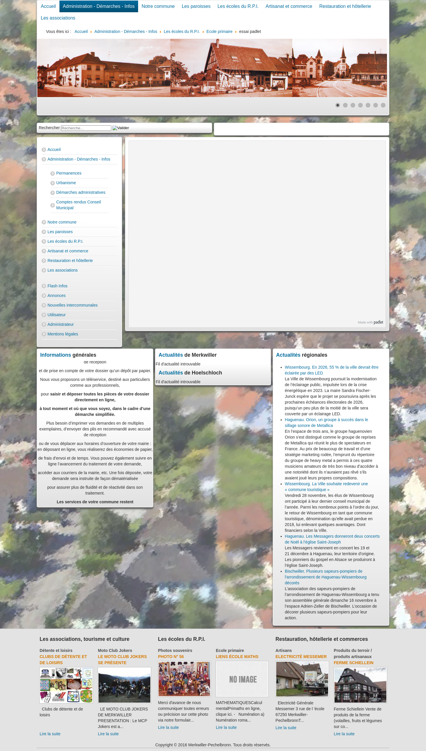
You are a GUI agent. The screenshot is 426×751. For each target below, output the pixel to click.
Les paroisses (196, 6)
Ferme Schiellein (354, 662)
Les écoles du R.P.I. (237, 6)
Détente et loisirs (56, 650)
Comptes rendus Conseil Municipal (78, 205)
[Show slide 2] (345, 105)
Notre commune (158, 6)
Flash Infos (57, 286)
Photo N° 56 (171, 656)
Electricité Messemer (301, 656)
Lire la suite (50, 733)
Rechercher (49, 127)
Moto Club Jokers (115, 650)
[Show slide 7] (383, 105)
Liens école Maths (237, 656)
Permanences (68, 173)
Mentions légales (62, 334)
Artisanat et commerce (289, 6)
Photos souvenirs (175, 650)
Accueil (48, 6)
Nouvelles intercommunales (72, 305)
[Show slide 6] (375, 105)
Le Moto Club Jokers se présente (122, 659)
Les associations (58, 17)
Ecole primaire (230, 650)
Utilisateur (56, 314)
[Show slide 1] (337, 105)
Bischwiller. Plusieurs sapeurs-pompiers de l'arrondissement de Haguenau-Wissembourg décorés (326, 577)
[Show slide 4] (360, 105)
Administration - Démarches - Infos (99, 6)
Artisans (284, 650)
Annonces (56, 295)
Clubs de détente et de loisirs (63, 659)
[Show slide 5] (368, 105)
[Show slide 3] (353, 105)
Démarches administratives (80, 192)
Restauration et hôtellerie (345, 6)
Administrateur (60, 324)
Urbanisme (66, 182)
